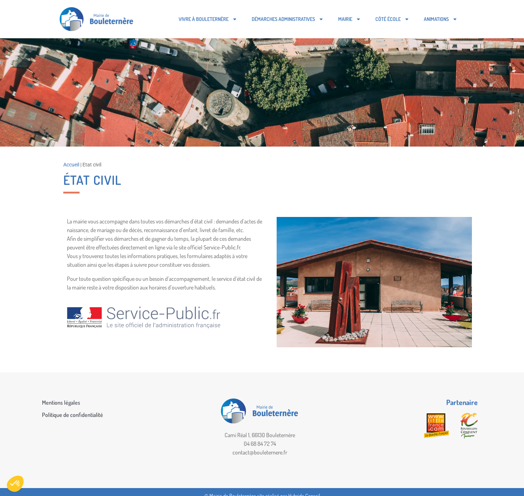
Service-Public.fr (222, 247)
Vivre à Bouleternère (208, 19)
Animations (440, 19)
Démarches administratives (288, 19)
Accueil (71, 164)
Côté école (392, 19)
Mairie (349, 19)
